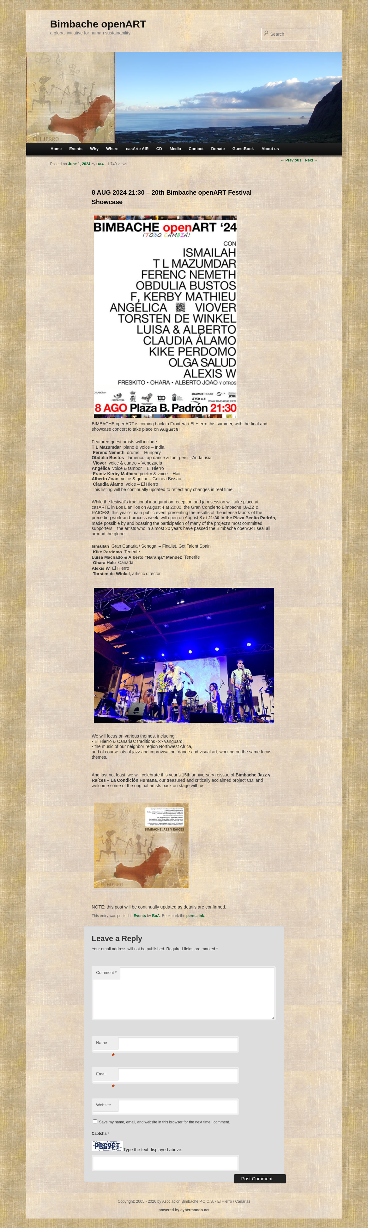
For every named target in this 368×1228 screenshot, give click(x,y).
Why (94, 148)
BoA (156, 916)
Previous (291, 160)
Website (103, 1105)
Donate (218, 148)
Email (105, 1076)
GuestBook (243, 148)
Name (105, 1044)
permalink (195, 916)
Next (311, 160)
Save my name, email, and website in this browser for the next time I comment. (164, 1122)
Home (56, 148)
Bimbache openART (98, 24)
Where (112, 148)
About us (270, 148)
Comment (106, 972)
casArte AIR (137, 148)
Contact (196, 148)
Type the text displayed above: (152, 1149)
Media (175, 148)
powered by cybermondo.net (184, 1210)
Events (75, 148)
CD (159, 148)
